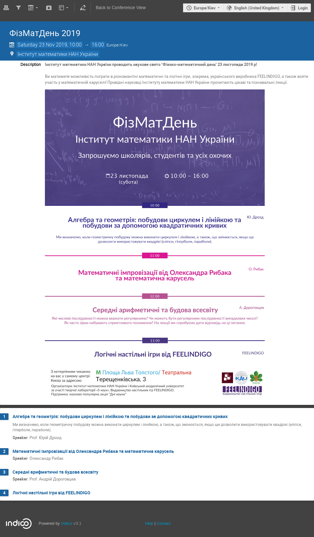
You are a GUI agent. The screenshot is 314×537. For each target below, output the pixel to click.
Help (149, 523)
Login (303, 8)
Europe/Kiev (205, 8)
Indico (66, 523)
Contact (164, 523)
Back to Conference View (121, 8)
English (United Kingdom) (256, 8)
